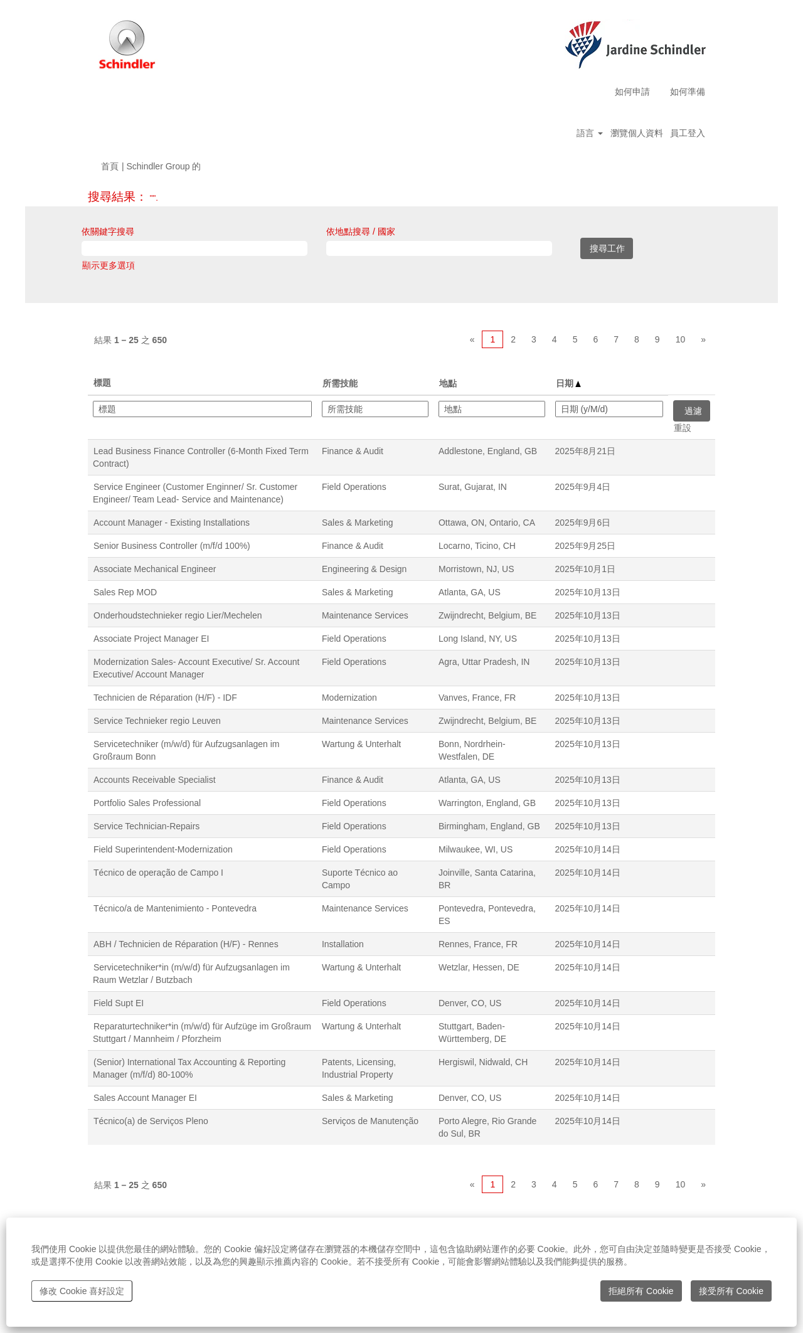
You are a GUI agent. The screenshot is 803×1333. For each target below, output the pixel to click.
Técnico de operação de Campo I (158, 873)
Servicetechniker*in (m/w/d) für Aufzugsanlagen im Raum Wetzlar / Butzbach (191, 973)
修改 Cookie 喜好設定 (82, 1291)
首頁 (110, 166)
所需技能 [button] (340, 383)
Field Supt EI (118, 1003)
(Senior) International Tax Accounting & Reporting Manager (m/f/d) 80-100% (189, 1068)
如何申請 (632, 92)
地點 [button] (448, 383)
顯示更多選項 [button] (108, 265)
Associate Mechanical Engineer (154, 569)
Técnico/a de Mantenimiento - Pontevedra (175, 908)
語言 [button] (590, 133)
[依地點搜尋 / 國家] (439, 248)
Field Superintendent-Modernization (163, 849)
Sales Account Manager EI (145, 1098)
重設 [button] (682, 428)
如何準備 (687, 92)
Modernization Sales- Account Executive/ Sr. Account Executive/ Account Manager (196, 668)
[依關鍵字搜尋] (194, 248)
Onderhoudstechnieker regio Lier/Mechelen (177, 615)
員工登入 (687, 133)
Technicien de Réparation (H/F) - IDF (165, 698)
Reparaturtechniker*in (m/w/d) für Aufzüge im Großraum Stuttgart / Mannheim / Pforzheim (202, 1032)
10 (681, 339)
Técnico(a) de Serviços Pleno (150, 1121)
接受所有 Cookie (731, 1291)
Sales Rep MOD (125, 592)
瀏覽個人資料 (636, 133)
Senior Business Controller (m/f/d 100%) (171, 546)
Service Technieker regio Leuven (157, 721)
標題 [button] (102, 383)
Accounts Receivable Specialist (154, 780)
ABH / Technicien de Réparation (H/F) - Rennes (186, 944)
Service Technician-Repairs (146, 826)
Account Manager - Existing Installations (171, 523)
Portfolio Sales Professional (147, 803)
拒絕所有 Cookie (641, 1291)
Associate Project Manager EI (151, 639)
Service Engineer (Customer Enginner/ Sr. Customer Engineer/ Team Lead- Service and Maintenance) (195, 493)
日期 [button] (569, 383)
